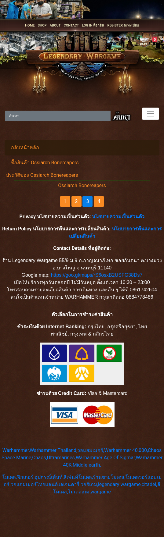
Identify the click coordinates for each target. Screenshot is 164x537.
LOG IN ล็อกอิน (93, 25)
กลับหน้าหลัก (25, 147)
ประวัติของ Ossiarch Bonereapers (42, 175)
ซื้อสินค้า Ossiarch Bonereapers (45, 162)
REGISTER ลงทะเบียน (123, 25)
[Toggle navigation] (150, 114)
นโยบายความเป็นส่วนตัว (118, 216)
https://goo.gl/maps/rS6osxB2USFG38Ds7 (97, 275)
